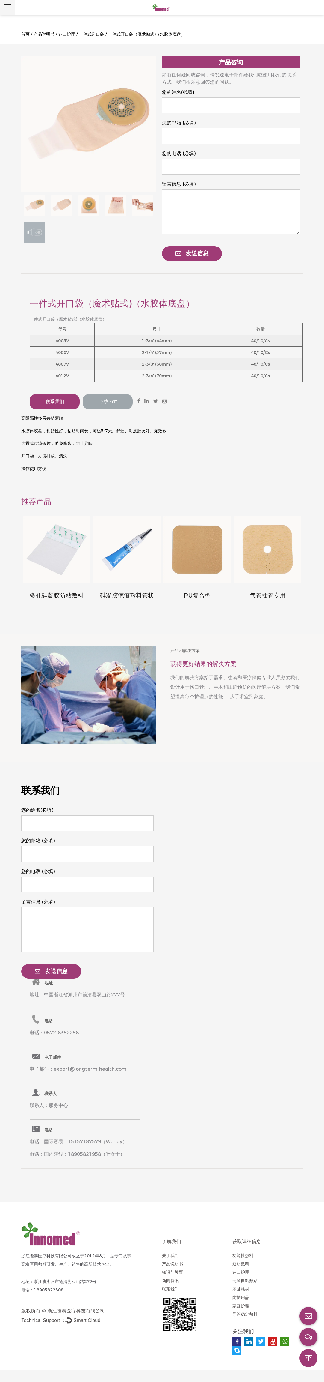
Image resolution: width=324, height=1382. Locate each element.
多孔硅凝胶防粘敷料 (57, 595)
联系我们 (54, 401)
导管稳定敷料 (245, 1314)
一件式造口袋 (91, 34)
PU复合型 (197, 595)
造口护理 (66, 34)
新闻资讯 (170, 1280)
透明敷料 (240, 1264)
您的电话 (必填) (179, 153)
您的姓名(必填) (178, 92)
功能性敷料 (242, 1255)
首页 (25, 34)
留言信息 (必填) (179, 184)
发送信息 (191, 253)
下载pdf (108, 401)
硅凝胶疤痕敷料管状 (127, 595)
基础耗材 (240, 1289)
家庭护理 (240, 1306)
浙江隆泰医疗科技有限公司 (76, 1311)
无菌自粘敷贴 (245, 1280)
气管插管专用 (268, 595)
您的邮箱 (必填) (179, 123)
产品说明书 (44, 34)
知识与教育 (172, 1272)
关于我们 (170, 1255)
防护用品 (240, 1297)
